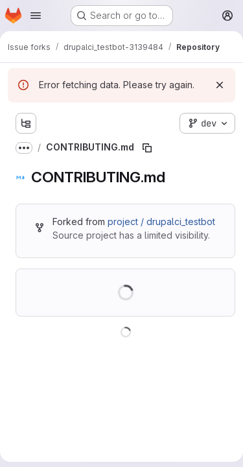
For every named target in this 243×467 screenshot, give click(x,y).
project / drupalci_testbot (161, 221)
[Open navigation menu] (35, 15)
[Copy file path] (147, 148)
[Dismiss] (219, 85)
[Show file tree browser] (26, 123)
